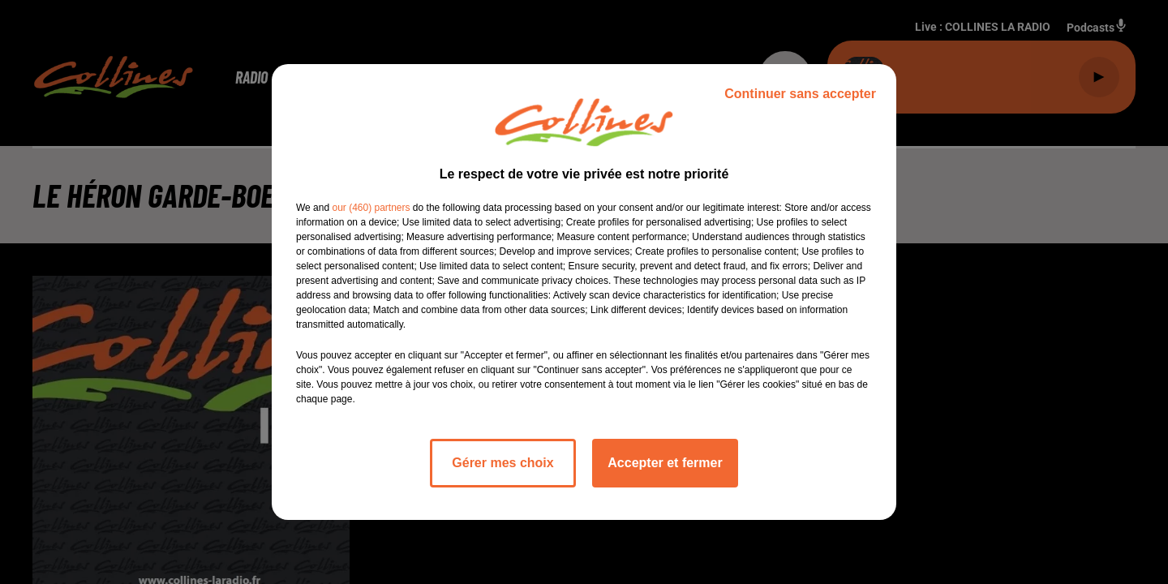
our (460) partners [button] (371, 207)
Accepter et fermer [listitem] (665, 463)
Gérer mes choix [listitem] (502, 463)
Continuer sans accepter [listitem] (800, 94)
